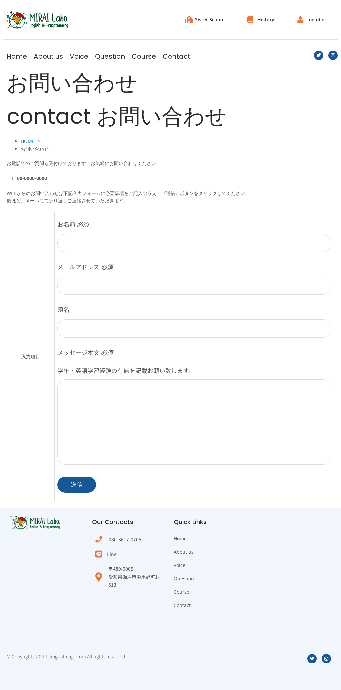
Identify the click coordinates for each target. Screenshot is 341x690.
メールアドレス (194, 278)
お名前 (194, 236)
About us (48, 56)
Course (144, 56)
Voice (79, 56)
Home (17, 56)
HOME (28, 141)
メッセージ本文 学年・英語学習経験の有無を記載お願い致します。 (194, 409)
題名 (194, 321)
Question (110, 56)
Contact (176, 56)
